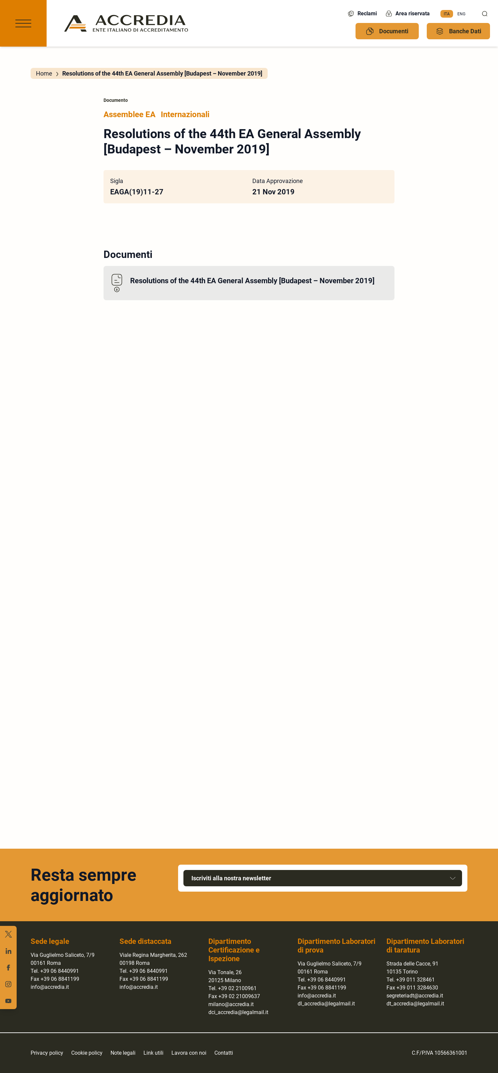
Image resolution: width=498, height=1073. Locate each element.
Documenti (387, 31)
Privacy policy (47, 1053)
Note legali (123, 1053)
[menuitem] (446, 14)
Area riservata (407, 14)
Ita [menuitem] (447, 13)
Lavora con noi (188, 1053)
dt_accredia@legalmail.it (415, 1003)
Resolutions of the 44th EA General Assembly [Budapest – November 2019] (252, 281)
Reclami (362, 14)
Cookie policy (87, 1053)
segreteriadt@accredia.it (414, 995)
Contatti (223, 1053)
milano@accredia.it (231, 1004)
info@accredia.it (50, 987)
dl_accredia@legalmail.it (326, 1003)
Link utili (153, 1053)
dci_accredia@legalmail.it (238, 1012)
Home (44, 73)
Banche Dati (458, 31)
